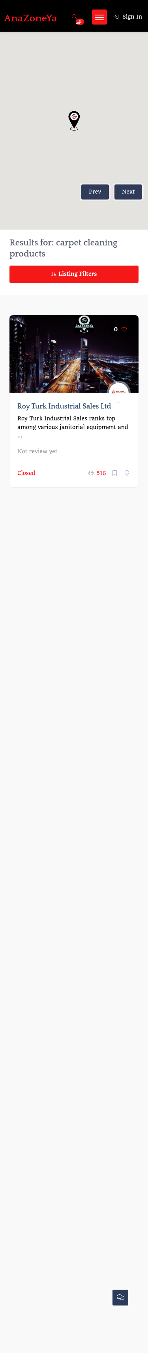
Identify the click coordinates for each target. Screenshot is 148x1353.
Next (128, 191)
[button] (74, 121)
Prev (95, 191)
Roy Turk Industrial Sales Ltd (64, 406)
